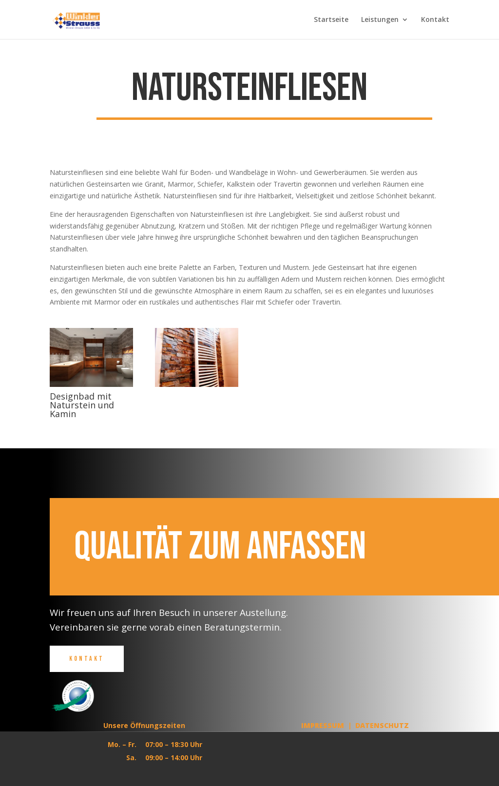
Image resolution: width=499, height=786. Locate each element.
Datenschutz (382, 725)
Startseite (331, 20)
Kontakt (435, 20)
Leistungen (380, 20)
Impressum (322, 725)
